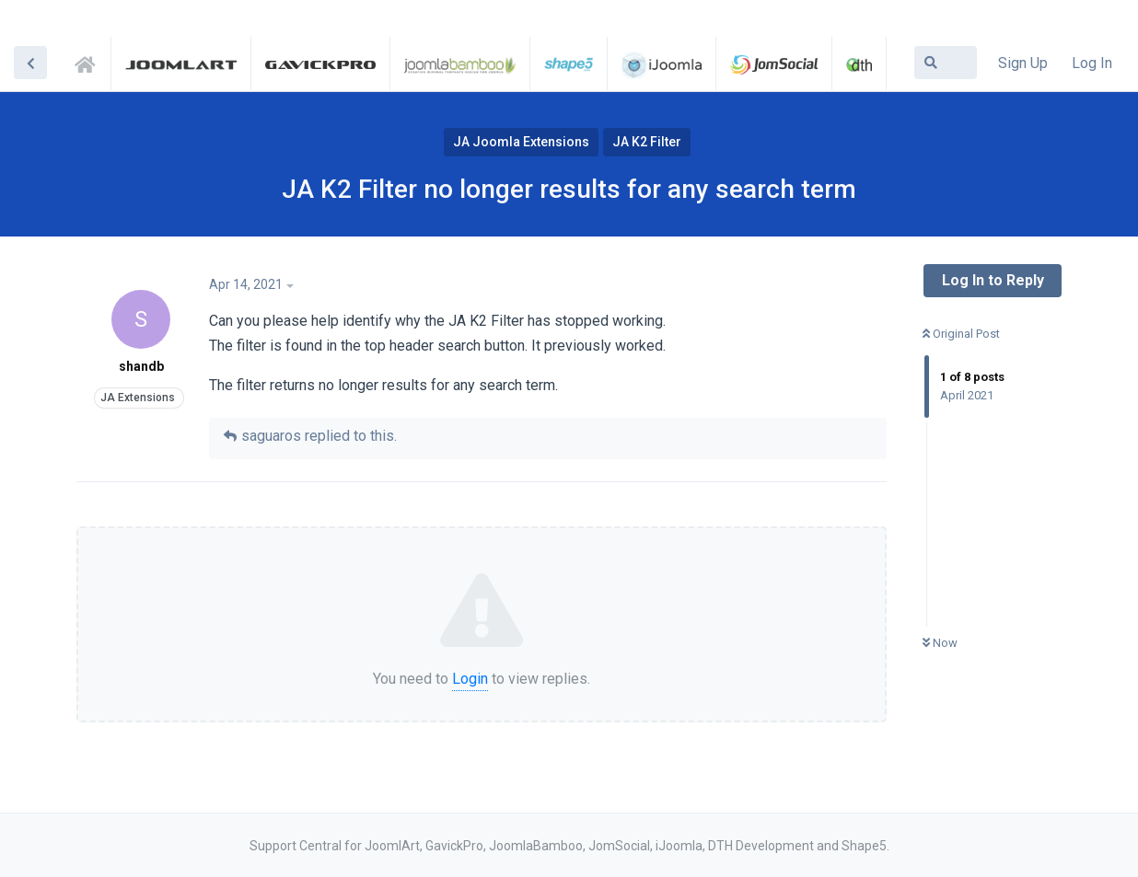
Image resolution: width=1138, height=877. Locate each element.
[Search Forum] (945, 62)
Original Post (961, 333)
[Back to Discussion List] (30, 62)
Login (470, 678)
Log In (1092, 63)
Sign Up (1023, 63)
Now (940, 643)
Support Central (90, 61)
